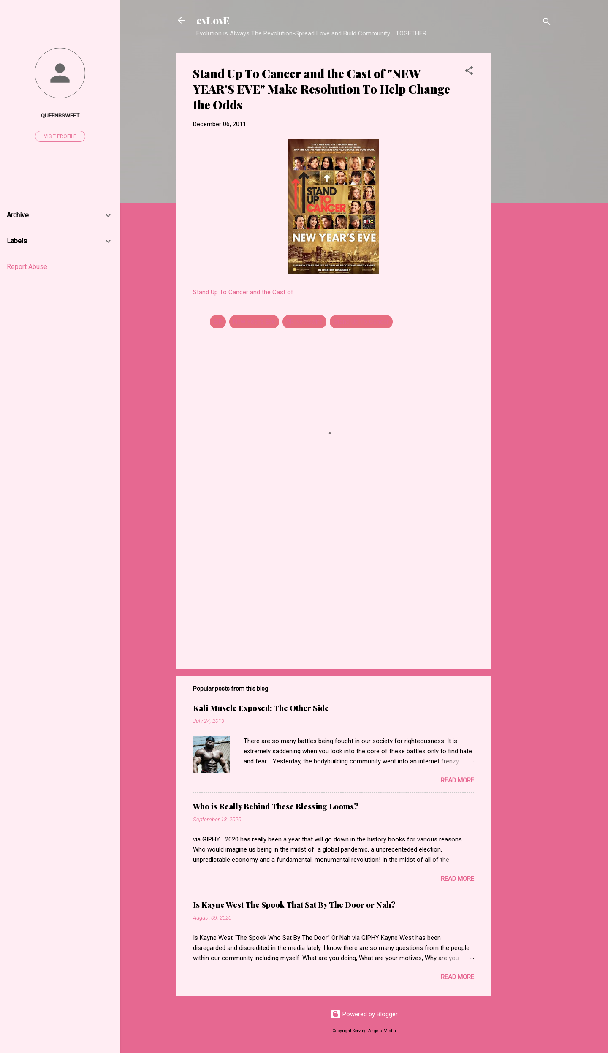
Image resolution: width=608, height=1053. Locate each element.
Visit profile (60, 136)
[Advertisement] (525, 179)
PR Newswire (304, 322)
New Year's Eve (254, 322)
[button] (469, 72)
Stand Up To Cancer (361, 322)
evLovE (213, 20)
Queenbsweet (60, 115)
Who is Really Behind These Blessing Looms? (275, 806)
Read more (457, 780)
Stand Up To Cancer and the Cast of (243, 292)
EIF (218, 322)
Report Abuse (27, 267)
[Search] (547, 23)
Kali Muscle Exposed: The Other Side (261, 708)
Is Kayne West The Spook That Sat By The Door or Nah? (294, 905)
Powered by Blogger (364, 1014)
